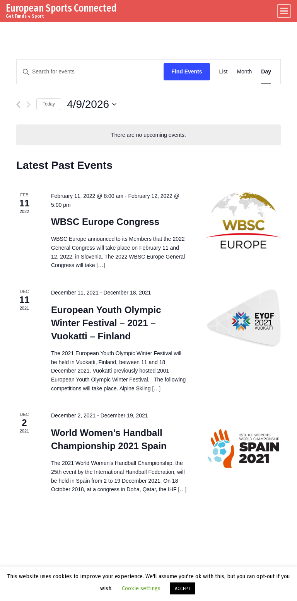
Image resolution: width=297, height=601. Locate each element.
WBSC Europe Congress (105, 221)
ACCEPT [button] (182, 588)
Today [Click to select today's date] (49, 104)
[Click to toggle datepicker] (91, 104)
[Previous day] (18, 104)
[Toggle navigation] (284, 11)
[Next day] (28, 104)
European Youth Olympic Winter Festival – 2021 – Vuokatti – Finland (106, 323)
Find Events (186, 71)
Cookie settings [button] (141, 588)
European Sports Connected (61, 8)
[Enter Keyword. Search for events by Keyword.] (90, 72)
